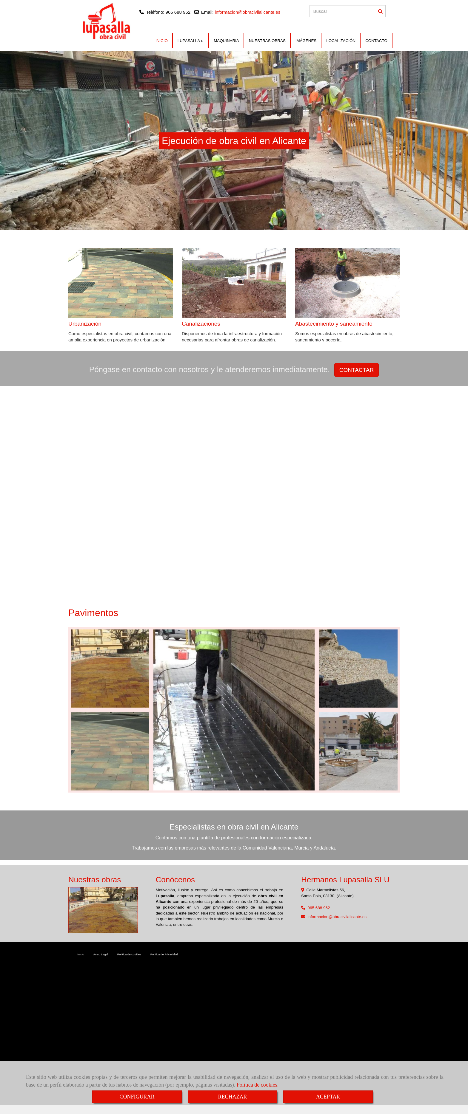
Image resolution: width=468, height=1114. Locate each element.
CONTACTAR (356, 370)
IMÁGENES (305, 40)
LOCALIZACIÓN (340, 40)
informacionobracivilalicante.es (337, 917)
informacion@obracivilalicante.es (248, 12)
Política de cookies (257, 1085)
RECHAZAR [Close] (232, 1097)
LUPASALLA (191, 40)
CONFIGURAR (136, 1097)
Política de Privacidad (164, 954)
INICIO (162, 40)
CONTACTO (376, 40)
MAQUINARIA (226, 40)
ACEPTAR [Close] (328, 1097)
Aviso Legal (100, 954)
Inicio (80, 954)
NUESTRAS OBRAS (267, 40)
